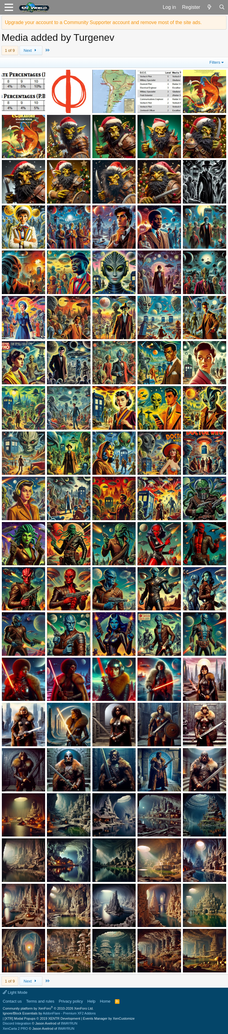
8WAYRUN (69, 1023)
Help (91, 1001)
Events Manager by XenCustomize (108, 1018)
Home (105, 1001)
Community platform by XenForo (48, 1008)
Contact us (12, 1001)
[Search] (222, 7)
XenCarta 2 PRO (15, 1028)
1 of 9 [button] (10, 50)
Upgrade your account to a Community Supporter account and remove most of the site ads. (103, 22)
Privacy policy (71, 1001)
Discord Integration (17, 1023)
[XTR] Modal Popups (42, 1018)
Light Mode (15, 992)
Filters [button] (214, 62)
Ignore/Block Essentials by (49, 1013)
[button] (8, 7)
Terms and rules (40, 1001)
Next (31, 50)
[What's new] (209, 7)
